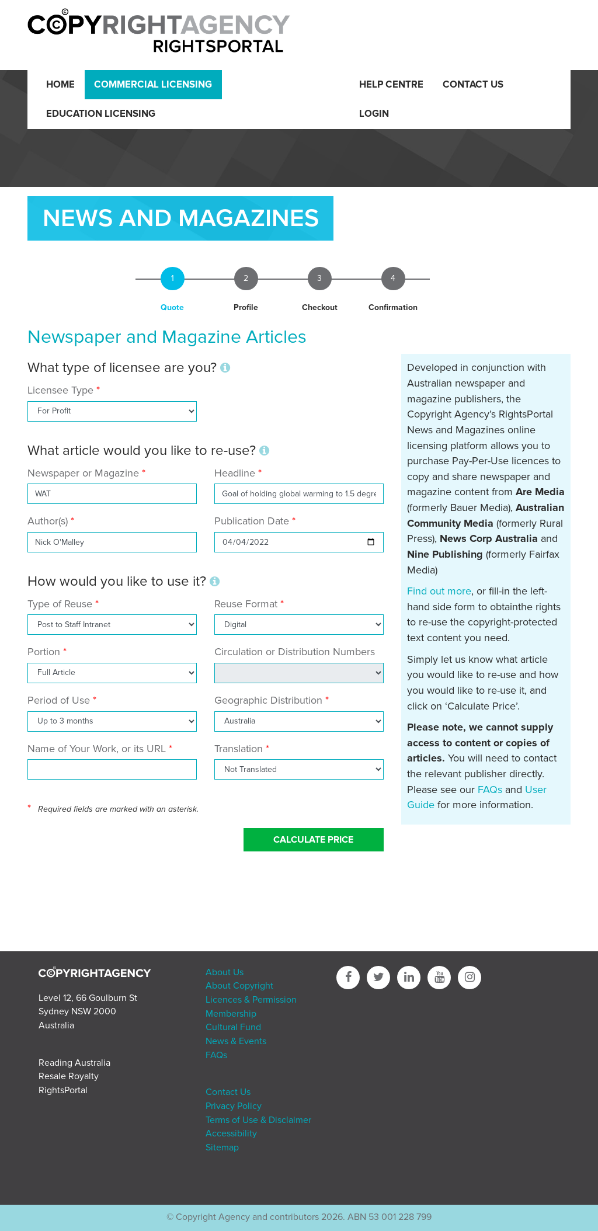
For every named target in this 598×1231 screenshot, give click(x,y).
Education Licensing (100, 114)
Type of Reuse (59, 603)
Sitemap (222, 1147)
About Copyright (239, 986)
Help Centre (391, 85)
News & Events (236, 1041)
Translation (238, 748)
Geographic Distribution (268, 700)
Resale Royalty (69, 1076)
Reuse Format (245, 603)
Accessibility (231, 1133)
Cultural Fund (233, 1027)
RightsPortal (63, 1090)
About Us (225, 972)
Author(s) (47, 520)
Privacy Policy (234, 1106)
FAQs (490, 789)
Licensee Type (61, 390)
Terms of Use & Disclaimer (258, 1120)
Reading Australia (74, 1063)
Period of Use (58, 700)
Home (60, 85)
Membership (231, 1014)
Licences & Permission (251, 1000)
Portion (43, 651)
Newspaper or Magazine (83, 473)
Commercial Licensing (153, 85)
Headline (234, 473)
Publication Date (251, 520)
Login (374, 114)
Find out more (439, 591)
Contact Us (473, 85)
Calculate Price (313, 840)
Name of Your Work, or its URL (96, 748)
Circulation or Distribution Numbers (294, 651)
